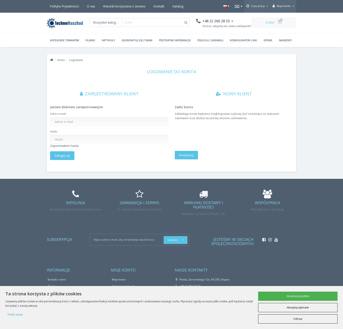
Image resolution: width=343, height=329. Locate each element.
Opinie (268, 40)
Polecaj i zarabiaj (210, 40)
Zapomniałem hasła (64, 146)
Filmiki (90, 40)
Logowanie (76, 60)
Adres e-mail (58, 114)
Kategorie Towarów (64, 40)
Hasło (53, 131)
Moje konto (118, 279)
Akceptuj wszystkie (297, 296)
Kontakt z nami (57, 279)
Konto (61, 60)
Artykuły (108, 40)
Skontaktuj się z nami (137, 40)
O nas (91, 6)
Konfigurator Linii (243, 40)
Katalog (177, 6)
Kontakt (158, 6)
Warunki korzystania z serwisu (124, 6)
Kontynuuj (186, 155)
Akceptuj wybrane (298, 307)
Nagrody (285, 40)
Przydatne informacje (175, 40)
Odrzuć (298, 319)
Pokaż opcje (15, 314)
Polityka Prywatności (64, 6)
